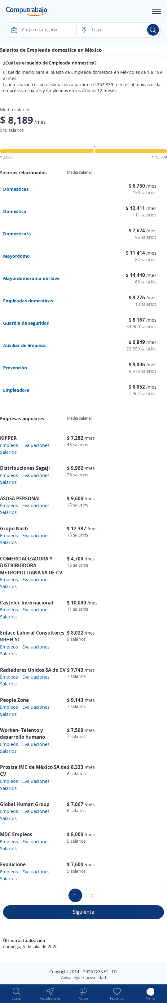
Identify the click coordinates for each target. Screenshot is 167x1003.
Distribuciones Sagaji (25, 468)
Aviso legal (71, 977)
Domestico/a (17, 233)
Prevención (15, 367)
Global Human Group (25, 804)
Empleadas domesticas (28, 300)
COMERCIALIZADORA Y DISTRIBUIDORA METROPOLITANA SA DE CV (31, 565)
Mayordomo (16, 256)
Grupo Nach (14, 528)
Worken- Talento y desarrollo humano (22, 733)
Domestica (14, 211)
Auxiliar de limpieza (24, 345)
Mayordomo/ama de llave (31, 278)
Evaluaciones (36, 445)
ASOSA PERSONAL (20, 498)
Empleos (9, 445)
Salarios (8, 452)
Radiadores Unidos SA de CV (33, 669)
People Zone (14, 700)
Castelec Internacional (26, 602)
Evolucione (13, 864)
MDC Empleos (16, 834)
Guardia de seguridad (26, 323)
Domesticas (16, 189)
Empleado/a (16, 390)
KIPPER (8, 438)
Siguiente (83, 911)
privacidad (96, 977)
